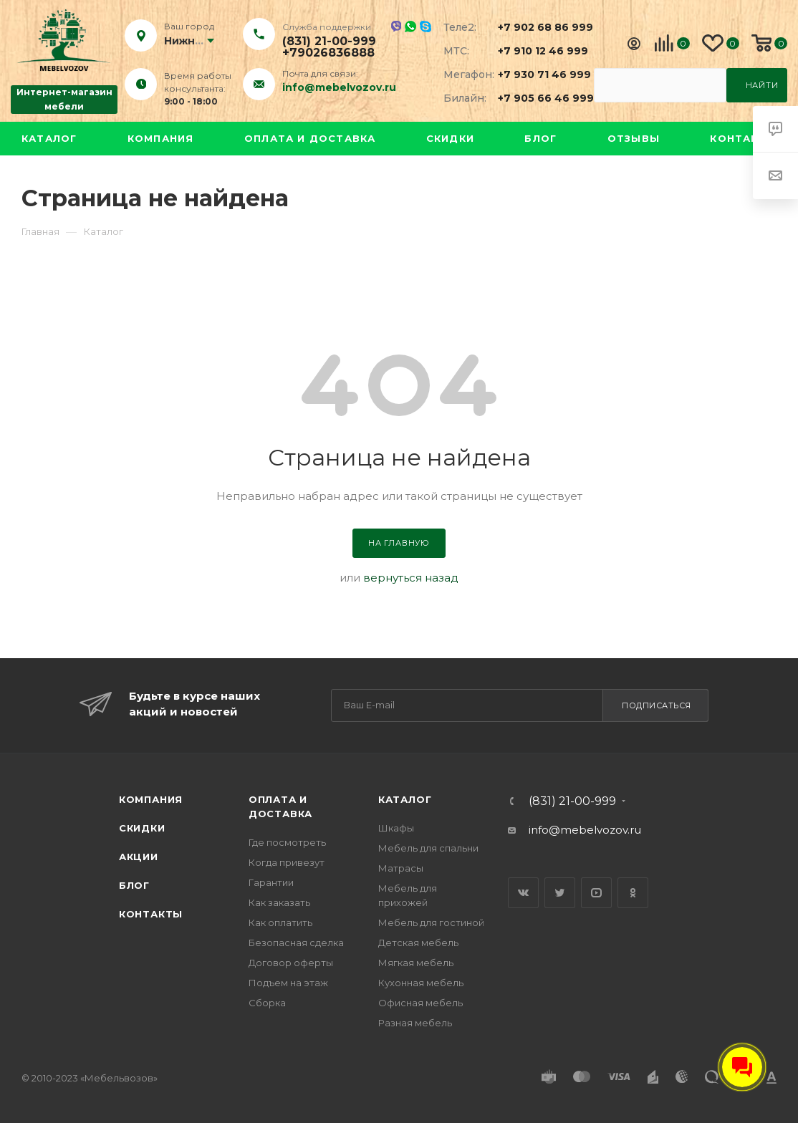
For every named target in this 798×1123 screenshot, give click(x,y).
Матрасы (400, 868)
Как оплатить (280, 922)
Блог (540, 138)
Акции (138, 856)
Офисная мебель (420, 1002)
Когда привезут (287, 862)
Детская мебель (418, 942)
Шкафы (396, 828)
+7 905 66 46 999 (537, 98)
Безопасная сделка (296, 942)
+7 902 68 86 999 (537, 27)
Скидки (450, 138)
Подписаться (656, 705)
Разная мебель (415, 1022)
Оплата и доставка (309, 138)
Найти (762, 85)
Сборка (267, 1002)
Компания (161, 138)
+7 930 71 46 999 (537, 74)
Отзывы (633, 138)
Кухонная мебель (420, 982)
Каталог (49, 138)
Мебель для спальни (428, 848)
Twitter (559, 892)
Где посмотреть (287, 842)
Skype (425, 26)
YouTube (596, 892)
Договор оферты (291, 962)
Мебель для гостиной (431, 922)
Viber (395, 26)
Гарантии (271, 882)
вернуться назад (410, 577)
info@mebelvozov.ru (339, 87)
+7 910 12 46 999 (537, 51)
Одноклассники (632, 892)
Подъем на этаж (288, 982)
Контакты (743, 138)
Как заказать (279, 902)
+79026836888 (328, 53)
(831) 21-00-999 (329, 41)
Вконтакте (523, 892)
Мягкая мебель (415, 962)
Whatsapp (410, 26)
